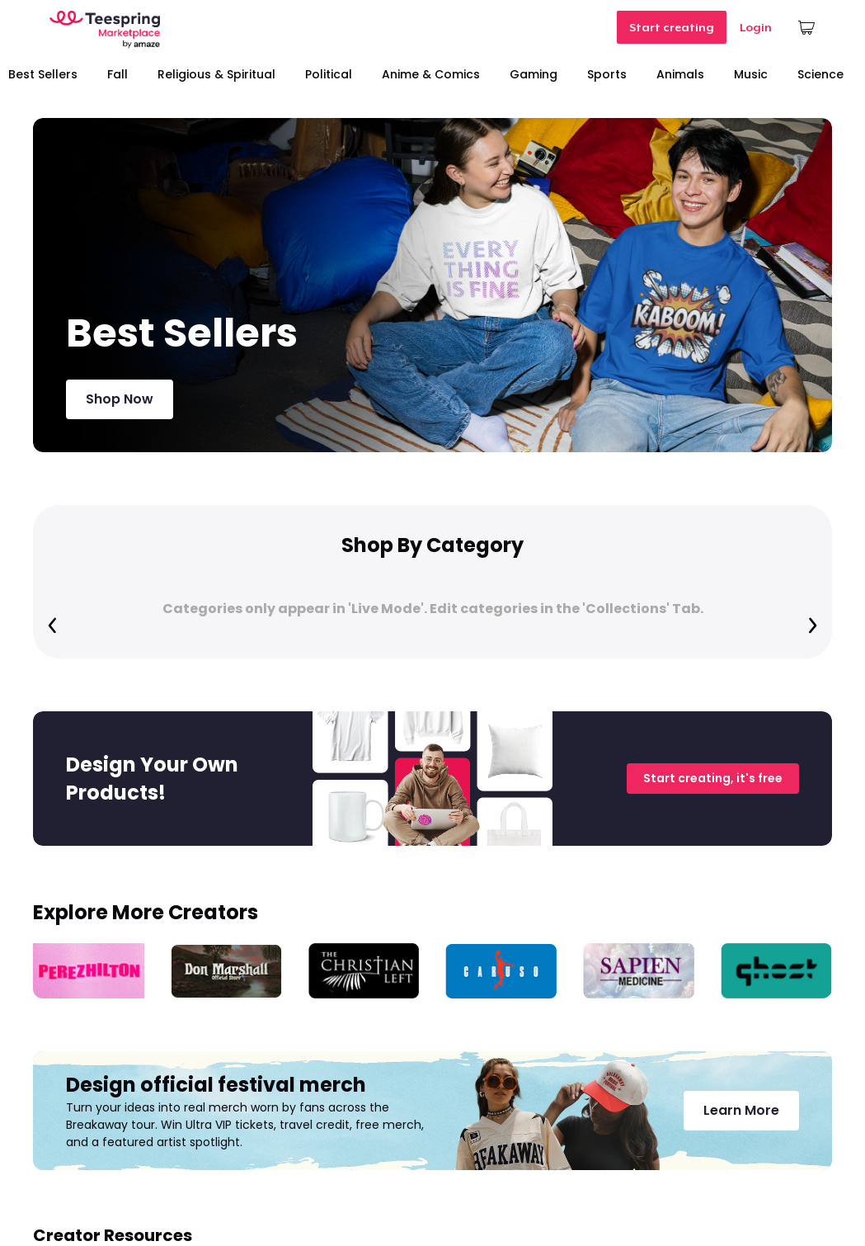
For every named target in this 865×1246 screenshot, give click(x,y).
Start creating (671, 27)
